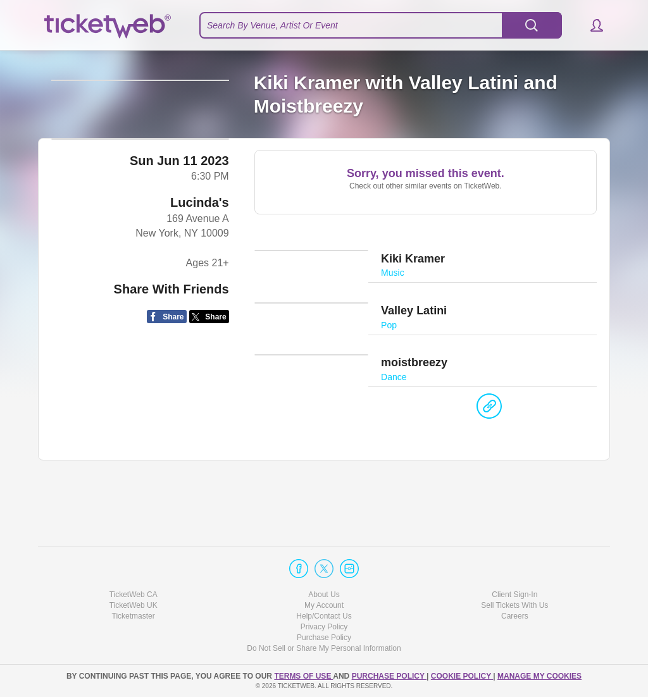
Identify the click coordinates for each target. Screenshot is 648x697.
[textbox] (380, 25)
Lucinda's (199, 320)
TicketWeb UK (133, 605)
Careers (514, 616)
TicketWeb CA (133, 594)
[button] (590, 25)
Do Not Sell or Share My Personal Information (324, 649)
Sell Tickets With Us (514, 605)
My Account (324, 605)
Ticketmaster (133, 616)
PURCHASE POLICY (389, 676)
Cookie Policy (462, 676)
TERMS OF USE (303, 676)
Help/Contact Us (323, 616)
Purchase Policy (324, 638)
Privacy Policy (324, 626)
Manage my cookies (539, 676)
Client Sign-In (514, 594)
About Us (323, 594)
